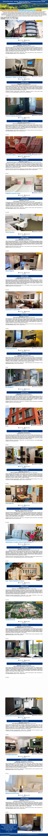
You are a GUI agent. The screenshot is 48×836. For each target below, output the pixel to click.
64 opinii (37, 164)
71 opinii (32, 86)
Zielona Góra (39, 21)
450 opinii (30, 802)
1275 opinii (30, 47)
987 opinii (29, 357)
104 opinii (28, 629)
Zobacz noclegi (24, 45)
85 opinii (31, 725)
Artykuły (39, 10)
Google (3, 825)
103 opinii (30, 125)
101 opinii (30, 319)
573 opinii (31, 590)
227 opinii (32, 474)
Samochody (27, 10)
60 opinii (28, 241)
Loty (21, 10)
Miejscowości (16, 10)
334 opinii (28, 396)
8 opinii (28, 512)
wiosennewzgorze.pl (44, 0)
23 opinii (28, 280)
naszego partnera (28, 93)
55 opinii (30, 202)
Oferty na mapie (9, 10)
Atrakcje (33, 10)
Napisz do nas (36, 834)
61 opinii (30, 667)
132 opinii (34, 551)
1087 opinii (26, 435)
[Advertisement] (24, 688)
